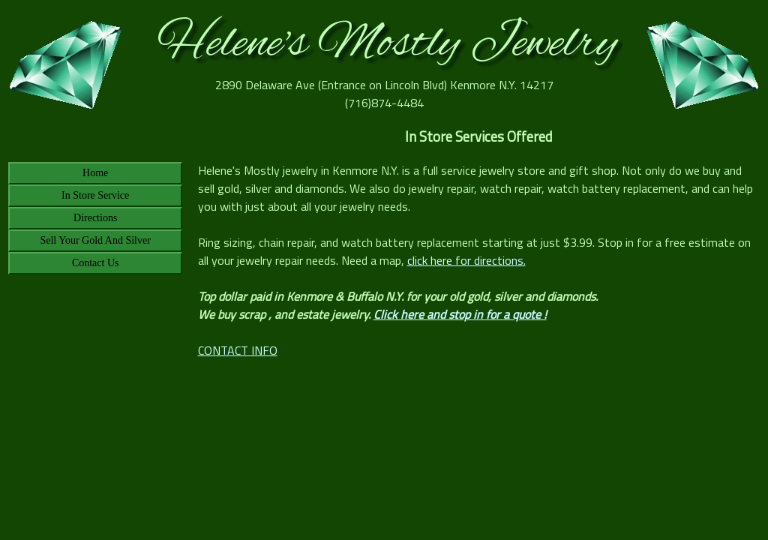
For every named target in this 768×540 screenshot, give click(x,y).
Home (95, 172)
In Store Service (95, 195)
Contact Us (95, 262)
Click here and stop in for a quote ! (460, 314)
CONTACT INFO (238, 350)
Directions (95, 218)
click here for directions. (466, 260)
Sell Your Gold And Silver (95, 240)
